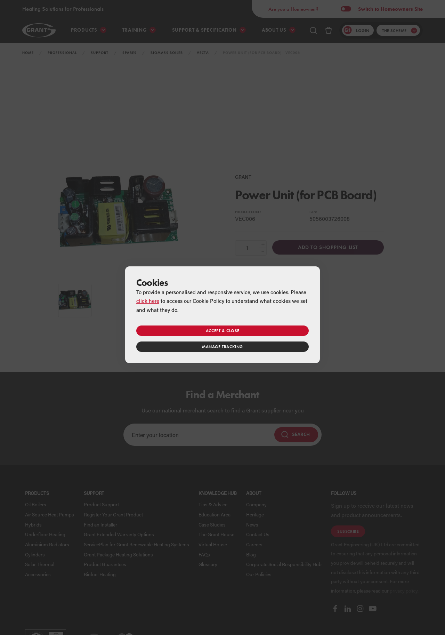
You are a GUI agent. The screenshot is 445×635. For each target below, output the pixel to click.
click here (147, 300)
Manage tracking (222, 346)
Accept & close (222, 330)
